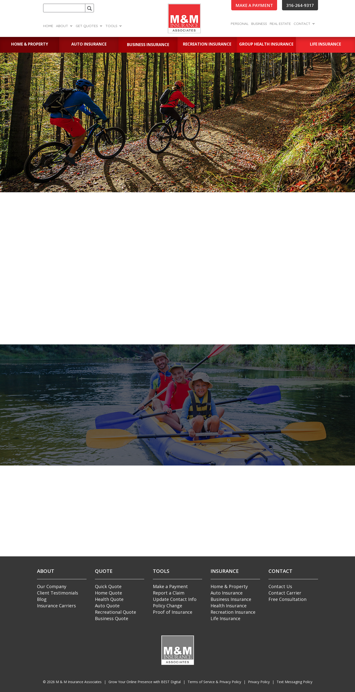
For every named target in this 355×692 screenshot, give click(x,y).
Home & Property (229, 586)
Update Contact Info (174, 599)
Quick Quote (108, 586)
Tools (111, 26)
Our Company (51, 586)
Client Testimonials (57, 593)
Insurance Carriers (56, 606)
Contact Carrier (284, 593)
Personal (239, 24)
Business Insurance (231, 599)
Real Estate (280, 24)
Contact (302, 24)
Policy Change (167, 606)
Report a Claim (168, 593)
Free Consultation (287, 599)
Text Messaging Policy (294, 681)
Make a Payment (170, 586)
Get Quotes (87, 26)
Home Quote (108, 593)
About (62, 26)
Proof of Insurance (172, 612)
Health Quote (109, 599)
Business (259, 24)
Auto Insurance (227, 593)
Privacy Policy (259, 681)
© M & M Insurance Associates (72, 681)
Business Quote (111, 618)
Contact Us (280, 586)
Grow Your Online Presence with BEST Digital (144, 681)
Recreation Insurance (233, 612)
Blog (42, 599)
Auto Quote (107, 606)
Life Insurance (225, 618)
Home (48, 26)
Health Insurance (229, 606)
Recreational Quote (115, 612)
